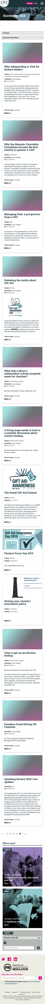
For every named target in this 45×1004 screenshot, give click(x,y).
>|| (25, 834)
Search (36, 3)
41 (7, 834)
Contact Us (15, 992)
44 (17, 834)
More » (7, 883)
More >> (7, 113)
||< (2, 834)
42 (10, 834)
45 (20, 834)
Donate (29, 3)
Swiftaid (14, 329)
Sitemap (7, 992)
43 (14, 834)
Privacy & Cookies (25, 992)
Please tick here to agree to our (22, 982)
